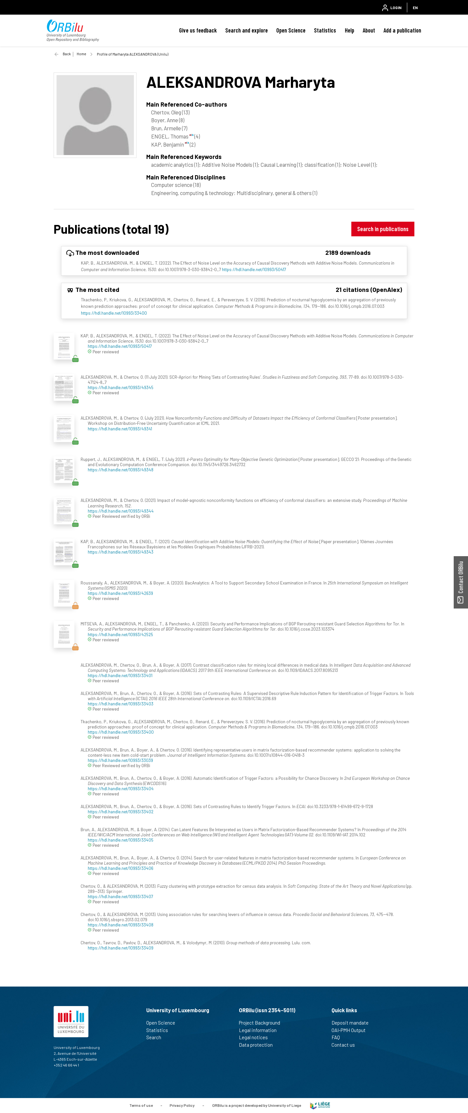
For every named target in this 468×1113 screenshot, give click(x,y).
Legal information (260, 1030)
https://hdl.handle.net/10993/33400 (114, 313)
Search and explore (246, 30)
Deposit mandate (353, 1023)
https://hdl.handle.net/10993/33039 (120, 760)
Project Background (262, 1023)
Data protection (258, 1045)
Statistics (325, 30)
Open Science (291, 30)
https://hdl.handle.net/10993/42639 (120, 593)
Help (349, 30)
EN (415, 7)
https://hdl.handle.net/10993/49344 (121, 511)
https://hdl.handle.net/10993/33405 (120, 840)
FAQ (338, 1037)
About (369, 30)
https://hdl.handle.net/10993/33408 (120, 924)
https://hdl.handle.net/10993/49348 (120, 469)
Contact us (346, 1045)
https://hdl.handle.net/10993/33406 (120, 868)
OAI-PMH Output (351, 1030)
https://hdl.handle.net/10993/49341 (120, 428)
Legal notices (256, 1037)
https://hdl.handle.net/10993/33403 (120, 703)
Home (81, 54)
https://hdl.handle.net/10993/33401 (120, 675)
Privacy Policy (182, 1105)
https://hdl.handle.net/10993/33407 (120, 896)
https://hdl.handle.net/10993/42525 (120, 634)
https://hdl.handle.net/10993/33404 (121, 788)
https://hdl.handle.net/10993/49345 (120, 387)
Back (67, 54)
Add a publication (402, 30)
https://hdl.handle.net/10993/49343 (120, 552)
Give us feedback (198, 30)
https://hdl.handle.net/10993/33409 (120, 947)
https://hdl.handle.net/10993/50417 (254, 269)
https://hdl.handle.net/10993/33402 (120, 811)
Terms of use (141, 1105)
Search (156, 1037)
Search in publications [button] (383, 228)
